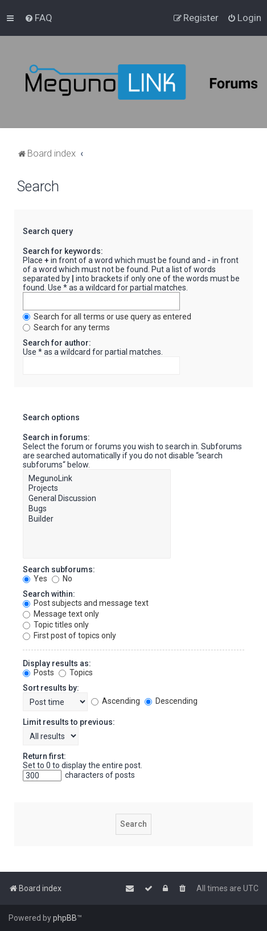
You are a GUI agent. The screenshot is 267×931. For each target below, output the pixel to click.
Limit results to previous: (69, 722)
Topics (76, 672)
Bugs (96, 509)
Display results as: (57, 663)
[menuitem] (38, 18)
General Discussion (96, 499)
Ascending (115, 701)
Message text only (61, 613)
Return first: (44, 756)
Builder (96, 519)
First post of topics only (69, 635)
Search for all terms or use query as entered (107, 316)
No (62, 578)
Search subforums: (59, 569)
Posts (38, 672)
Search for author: (57, 342)
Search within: (49, 593)
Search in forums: (56, 437)
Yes (35, 578)
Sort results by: (51, 687)
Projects (96, 488)
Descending (171, 701)
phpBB (65, 917)
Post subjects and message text (86, 603)
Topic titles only (56, 624)
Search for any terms (66, 327)
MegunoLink (96, 479)
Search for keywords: (63, 251)
